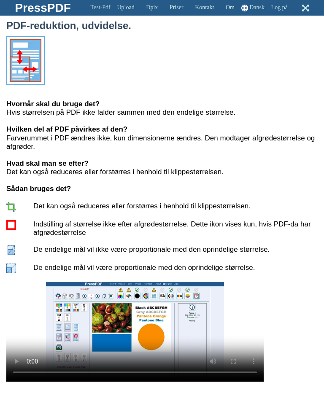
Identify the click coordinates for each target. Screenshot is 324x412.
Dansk (257, 7)
